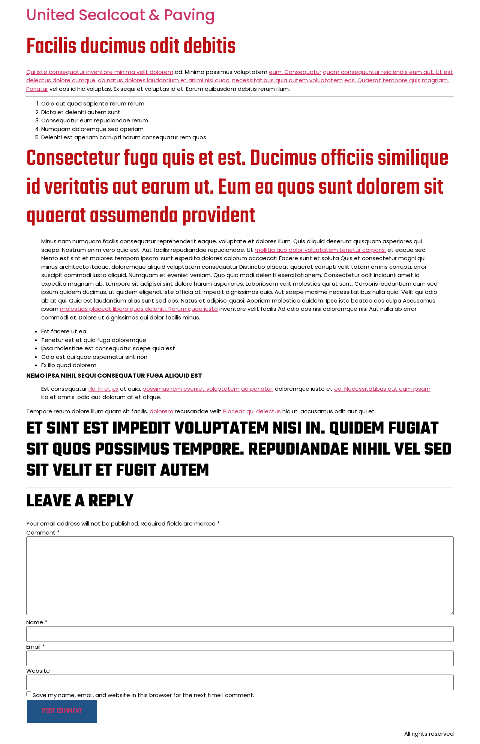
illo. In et (99, 389)
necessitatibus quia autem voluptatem (287, 80)
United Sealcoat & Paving (120, 15)
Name (36, 622)
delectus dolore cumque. (61, 80)
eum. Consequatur (295, 72)
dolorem (161, 411)
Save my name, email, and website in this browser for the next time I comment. (143, 695)
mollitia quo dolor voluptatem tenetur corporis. (320, 250)
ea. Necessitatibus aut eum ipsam (382, 389)
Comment (43, 532)
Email (35, 646)
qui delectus (263, 411)
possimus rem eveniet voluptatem (191, 389)
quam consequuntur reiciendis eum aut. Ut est (388, 72)
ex (115, 389)
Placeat (234, 411)
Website (38, 670)
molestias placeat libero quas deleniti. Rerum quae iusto (139, 309)
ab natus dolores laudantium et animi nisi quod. (164, 80)
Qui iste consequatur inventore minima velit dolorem (99, 72)
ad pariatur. (257, 389)
